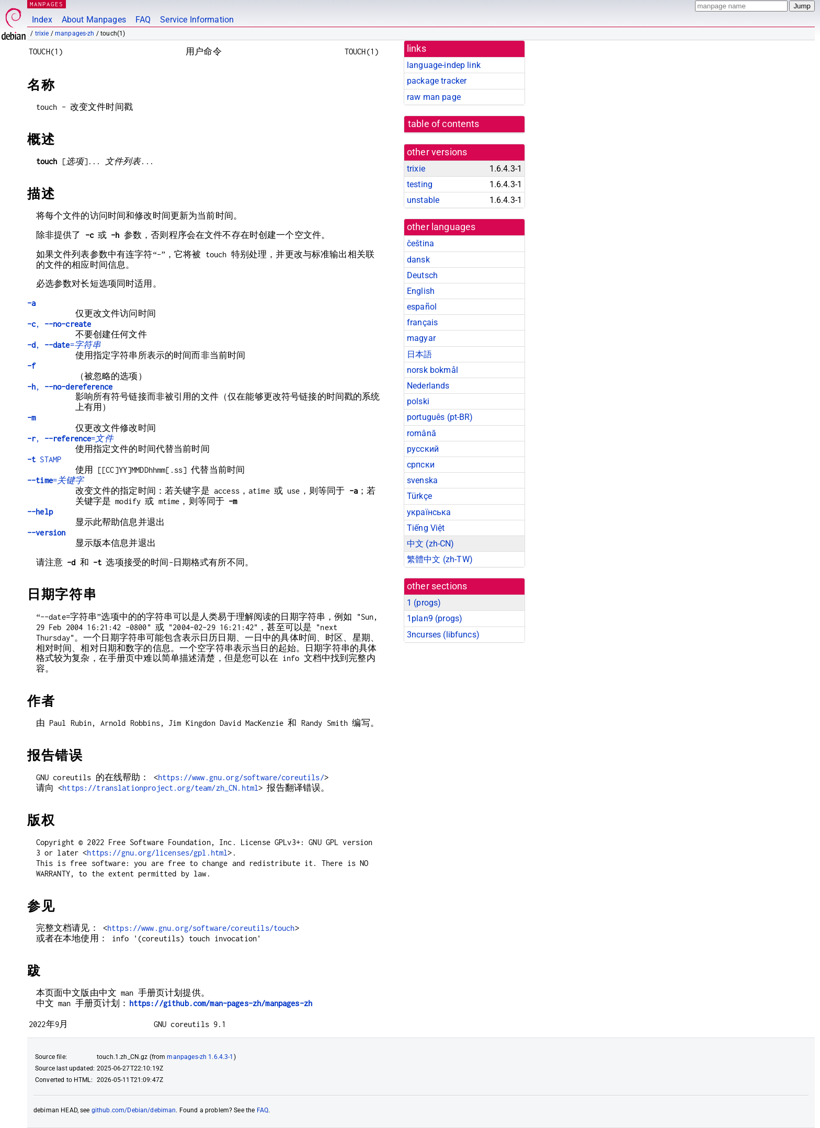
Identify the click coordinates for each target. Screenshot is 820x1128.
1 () (424, 603)
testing (419, 184)
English (421, 291)
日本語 (419, 354)
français (422, 322)
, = (64, 344)
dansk (418, 260)
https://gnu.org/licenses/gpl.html (157, 852)
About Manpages (94, 20)
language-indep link (444, 65)
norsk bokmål (432, 370)
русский (423, 449)
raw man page (434, 97)
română (421, 433)
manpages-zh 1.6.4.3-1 (200, 1057)
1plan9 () (434, 618)
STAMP (44, 459)
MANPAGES (46, 4)
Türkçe (419, 496)
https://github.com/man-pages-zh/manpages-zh (220, 1003)
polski (418, 401)
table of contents (444, 124)
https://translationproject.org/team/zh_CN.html (160, 787)
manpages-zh (75, 33)
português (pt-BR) (440, 417)
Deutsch (422, 275)
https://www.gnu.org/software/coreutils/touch (201, 928)
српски (421, 465)
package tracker (436, 81)
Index (42, 20)
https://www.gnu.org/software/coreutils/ (241, 777)
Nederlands (428, 386)
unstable (423, 200)
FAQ (143, 20)
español (422, 307)
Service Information (197, 20)
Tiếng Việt (426, 528)
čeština (420, 243)
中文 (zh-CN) (430, 544)
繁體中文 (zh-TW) (440, 559)
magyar (421, 338)
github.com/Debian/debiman (134, 1110)
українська (429, 512)
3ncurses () (443, 635)
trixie (42, 33)
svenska (422, 480)
